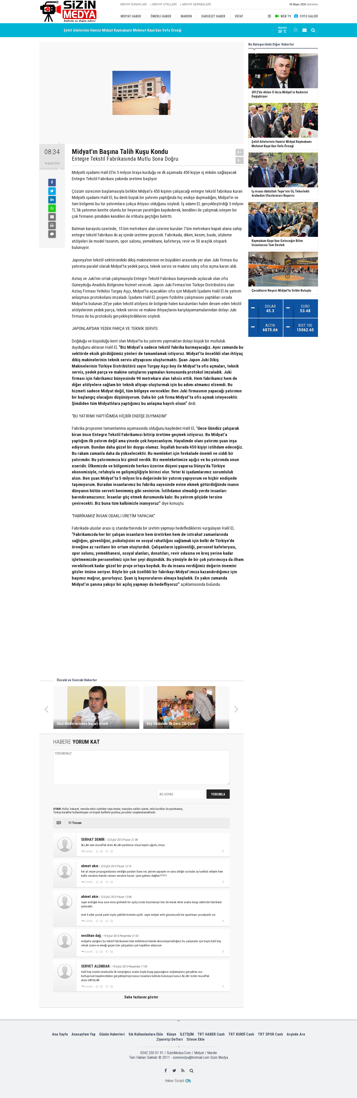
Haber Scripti (174, 1080)
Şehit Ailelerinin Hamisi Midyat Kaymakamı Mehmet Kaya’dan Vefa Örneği (122, 30)
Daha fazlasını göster (141, 997)
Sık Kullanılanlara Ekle (145, 1034)
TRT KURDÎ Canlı (241, 1034)
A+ (239, 152)
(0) (101, 851)
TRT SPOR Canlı (270, 1034)
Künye (171, 1034)
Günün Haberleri (112, 1034)
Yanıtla (89, 851)
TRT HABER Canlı (211, 1034)
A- (239, 160)
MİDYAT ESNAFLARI (134, 4)
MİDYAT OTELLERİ (164, 4)
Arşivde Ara (296, 1034)
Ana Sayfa (60, 1034)
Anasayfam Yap (83, 1034)
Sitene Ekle (196, 1039)
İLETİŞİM (187, 1034)
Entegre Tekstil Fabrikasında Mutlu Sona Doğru (125, 159)
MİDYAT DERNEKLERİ (196, 4)
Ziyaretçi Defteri (169, 1039)
